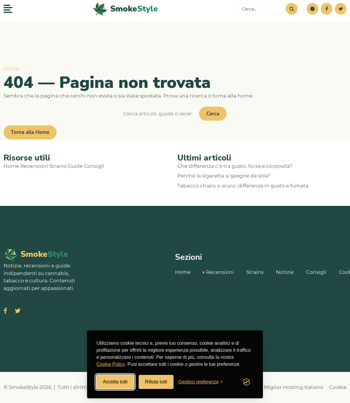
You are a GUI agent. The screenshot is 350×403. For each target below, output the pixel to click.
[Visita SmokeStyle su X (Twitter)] (18, 311)
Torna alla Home (30, 132)
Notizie (285, 271)
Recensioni (34, 166)
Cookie (337, 387)
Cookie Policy (110, 364)
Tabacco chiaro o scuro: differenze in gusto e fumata (242, 186)
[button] (312, 9)
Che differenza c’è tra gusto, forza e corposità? (235, 166)
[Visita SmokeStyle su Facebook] (5, 311)
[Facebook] (326, 9)
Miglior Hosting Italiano (293, 387)
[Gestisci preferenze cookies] (200, 382)
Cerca (212, 113)
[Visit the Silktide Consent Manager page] (246, 382)
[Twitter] (340, 9)
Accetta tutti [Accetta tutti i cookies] (115, 381)
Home (11, 166)
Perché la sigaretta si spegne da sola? (224, 176)
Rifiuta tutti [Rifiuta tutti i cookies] (156, 381)
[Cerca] (292, 9)
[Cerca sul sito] (262, 9)
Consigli (94, 166)
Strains (58, 166)
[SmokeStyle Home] (125, 9)
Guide (75, 166)
